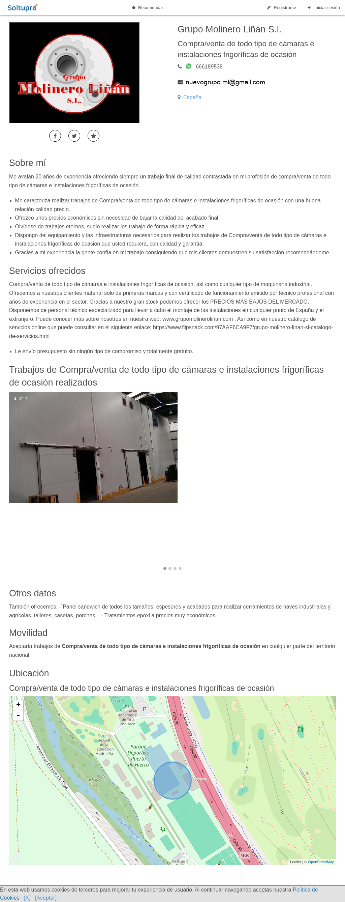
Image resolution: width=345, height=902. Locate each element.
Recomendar (147, 7)
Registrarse (281, 7)
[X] (27, 898)
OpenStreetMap (321, 862)
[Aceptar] (46, 898)
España (189, 97)
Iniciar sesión (323, 7)
